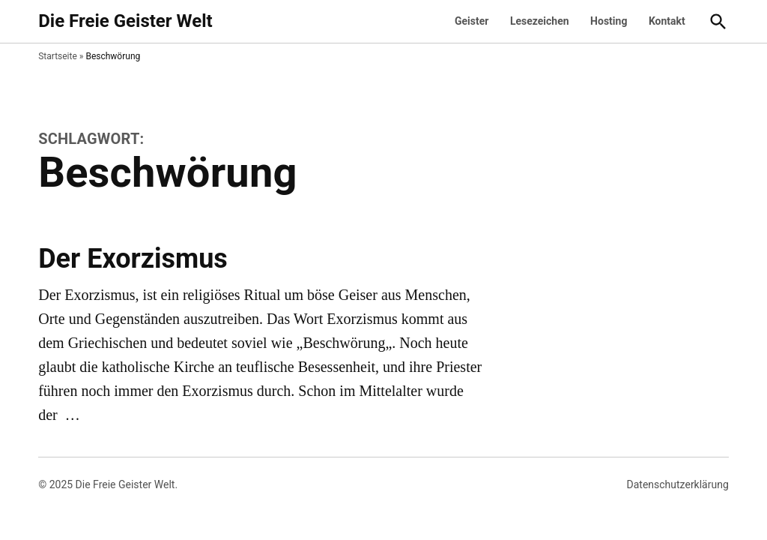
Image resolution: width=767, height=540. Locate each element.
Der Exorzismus (133, 258)
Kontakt (667, 21)
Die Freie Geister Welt (125, 21)
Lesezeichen (539, 21)
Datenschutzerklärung (678, 484)
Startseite (57, 56)
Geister (471, 21)
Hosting (608, 21)
